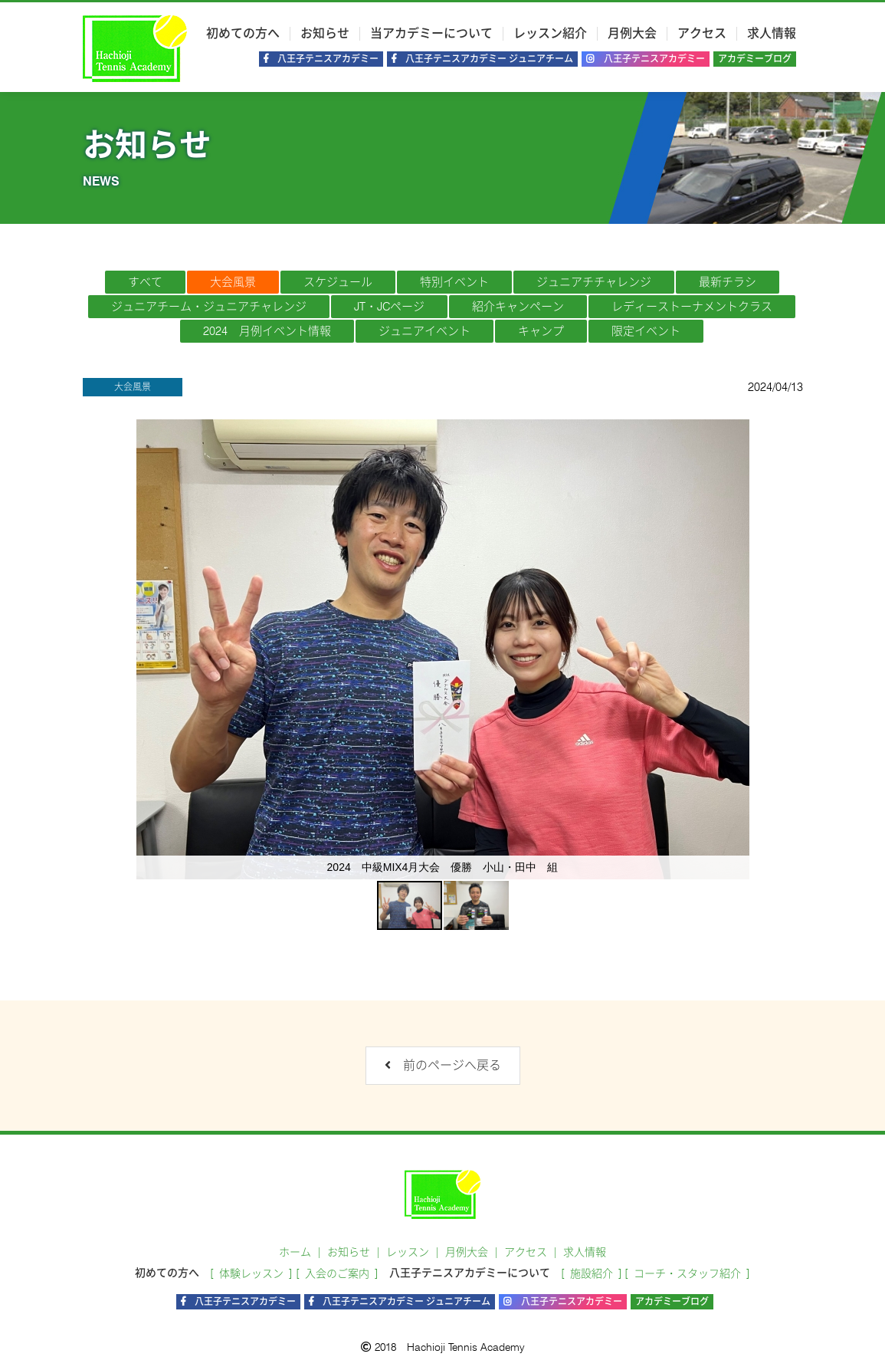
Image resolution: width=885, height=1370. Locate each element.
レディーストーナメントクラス (691, 307)
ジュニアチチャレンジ (593, 282)
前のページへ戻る (443, 1065)
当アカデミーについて (431, 34)
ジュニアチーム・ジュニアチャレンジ (208, 307)
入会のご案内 (337, 1273)
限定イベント (645, 331)
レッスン (407, 1252)
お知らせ (324, 34)
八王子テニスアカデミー (321, 58)
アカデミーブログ (755, 58)
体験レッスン (251, 1273)
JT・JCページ (389, 307)
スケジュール (337, 282)
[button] (735, 649)
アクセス (701, 34)
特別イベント (454, 282)
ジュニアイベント (424, 331)
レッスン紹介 (550, 34)
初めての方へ (243, 34)
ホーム (295, 1252)
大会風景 (233, 282)
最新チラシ (727, 282)
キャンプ (541, 331)
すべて (145, 282)
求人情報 (771, 34)
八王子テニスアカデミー (645, 58)
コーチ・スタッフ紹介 (687, 1273)
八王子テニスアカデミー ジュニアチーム (482, 58)
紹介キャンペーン (518, 307)
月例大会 (632, 34)
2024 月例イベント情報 (267, 331)
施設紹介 (591, 1273)
